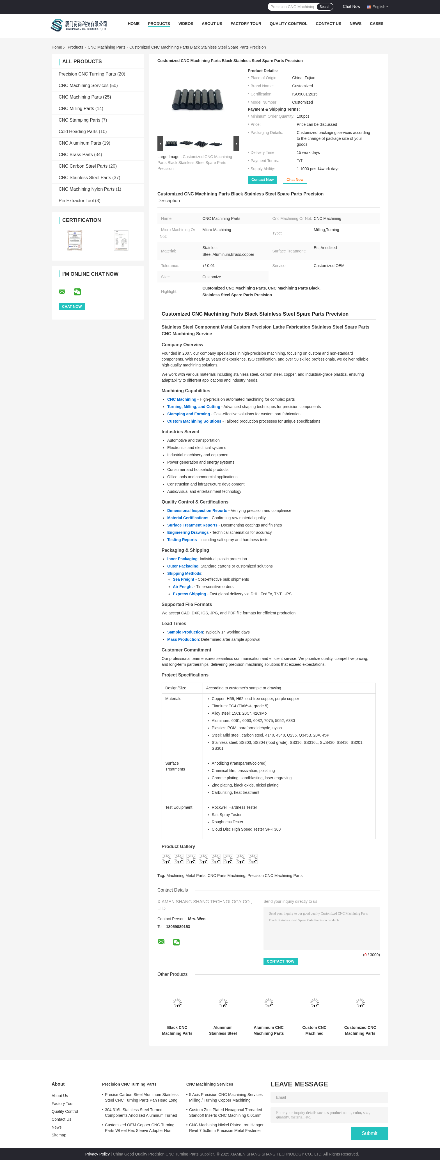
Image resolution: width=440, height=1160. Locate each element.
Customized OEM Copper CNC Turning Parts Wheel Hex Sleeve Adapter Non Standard (140, 1128)
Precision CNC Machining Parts (274, 875)
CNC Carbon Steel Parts (83, 166)
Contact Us (328, 23)
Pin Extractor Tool (76, 200)
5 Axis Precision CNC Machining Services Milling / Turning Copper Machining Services (226, 1098)
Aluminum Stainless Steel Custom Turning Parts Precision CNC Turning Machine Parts (223, 1030)
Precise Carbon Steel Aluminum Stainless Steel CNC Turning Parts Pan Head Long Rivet (141, 1098)
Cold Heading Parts (78, 131)
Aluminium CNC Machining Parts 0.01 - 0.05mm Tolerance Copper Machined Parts (268, 1030)
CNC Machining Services (84, 85)
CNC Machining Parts (107, 47)
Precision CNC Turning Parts (87, 74)
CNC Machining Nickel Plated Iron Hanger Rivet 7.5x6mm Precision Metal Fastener (226, 1128)
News (355, 23)
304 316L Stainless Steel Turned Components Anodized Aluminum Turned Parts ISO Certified (141, 1113)
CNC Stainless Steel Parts (85, 177)
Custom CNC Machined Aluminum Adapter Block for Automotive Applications (314, 1030)
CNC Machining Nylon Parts (86, 189)
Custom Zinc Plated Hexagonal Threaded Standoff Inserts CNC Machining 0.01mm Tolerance (225, 1113)
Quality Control (288, 23)
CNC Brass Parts (76, 154)
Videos (185, 23)
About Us (212, 23)
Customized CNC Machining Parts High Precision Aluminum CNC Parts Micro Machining (360, 1030)
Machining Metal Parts (185, 875)
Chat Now (351, 6)
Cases (376, 23)
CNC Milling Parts (76, 108)
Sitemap (59, 1135)
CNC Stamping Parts (79, 120)
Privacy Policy (97, 1154)
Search (325, 7)
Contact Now (262, 179)
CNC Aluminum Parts (80, 143)
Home (133, 23)
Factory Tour (246, 23)
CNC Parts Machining (227, 875)
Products (159, 23)
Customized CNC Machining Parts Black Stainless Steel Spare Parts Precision (194, 162)
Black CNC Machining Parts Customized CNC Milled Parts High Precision (177, 1030)
